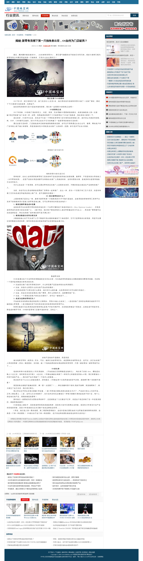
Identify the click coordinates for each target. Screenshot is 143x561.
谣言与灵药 (85, 448)
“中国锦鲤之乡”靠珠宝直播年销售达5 (121, 122)
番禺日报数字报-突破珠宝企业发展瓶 (120, 160)
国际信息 (26, 15)
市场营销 (45, 15)
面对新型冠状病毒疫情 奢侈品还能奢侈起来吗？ (24, 483)
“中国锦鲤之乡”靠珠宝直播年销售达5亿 (67, 449)
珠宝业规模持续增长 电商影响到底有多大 (85, 466)
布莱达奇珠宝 (112, 148)
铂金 (44, 2)
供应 (60, 2)
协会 (92, 2)
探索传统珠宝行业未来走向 (13, 466)
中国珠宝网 (46, 46)
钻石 (34, 2)
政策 (97, 2)
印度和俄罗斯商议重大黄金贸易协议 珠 (120, 84)
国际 (13, 2)
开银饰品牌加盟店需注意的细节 (18, 545)
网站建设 (71, 552)
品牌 (103, 2)
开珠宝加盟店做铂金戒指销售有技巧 (65, 545)
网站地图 (92, 552)
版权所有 (65, 552)
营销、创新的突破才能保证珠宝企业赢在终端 (68, 539)
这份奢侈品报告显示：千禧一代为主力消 (123, 114)
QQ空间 (13, 494)
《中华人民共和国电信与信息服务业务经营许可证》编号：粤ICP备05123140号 (65, 557)
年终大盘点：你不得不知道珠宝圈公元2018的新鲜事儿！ (72, 542)
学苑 (118, 2)
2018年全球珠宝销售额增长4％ (119, 126)
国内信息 (35, 15)
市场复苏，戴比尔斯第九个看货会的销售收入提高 (25, 489)
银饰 (55, 2)
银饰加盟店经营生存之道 (117, 118)
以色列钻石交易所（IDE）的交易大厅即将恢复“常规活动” (27, 522)
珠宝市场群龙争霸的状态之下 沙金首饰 (120, 145)
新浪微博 (19, 494)
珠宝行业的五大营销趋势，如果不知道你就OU (31, 466)
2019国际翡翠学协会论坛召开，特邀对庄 (123, 97)
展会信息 (55, 15)
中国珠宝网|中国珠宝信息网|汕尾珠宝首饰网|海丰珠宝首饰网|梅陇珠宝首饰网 (16, 9)
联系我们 (85, 552)
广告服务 (58, 552)
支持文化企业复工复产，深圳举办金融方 (121, 163)
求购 (66, 2)
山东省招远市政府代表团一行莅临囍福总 (121, 86)
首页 (7, 2)
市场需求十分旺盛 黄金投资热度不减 (120, 69)
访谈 (113, 2)
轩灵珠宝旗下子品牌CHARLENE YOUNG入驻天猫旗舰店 (27, 542)
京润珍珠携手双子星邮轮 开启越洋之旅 (66, 489)
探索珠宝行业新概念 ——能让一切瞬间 (120, 137)
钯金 (39, 2)
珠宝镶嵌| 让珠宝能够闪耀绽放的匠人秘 (121, 143)
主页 (13, 35)
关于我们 (51, 552)
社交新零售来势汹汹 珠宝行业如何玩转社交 (49, 449)
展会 (29, 2)
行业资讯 (20, 35)
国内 (18, 2)
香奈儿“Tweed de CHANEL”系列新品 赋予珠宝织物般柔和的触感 (75, 528)
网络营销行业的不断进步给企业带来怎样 (123, 106)
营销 (23, 2)
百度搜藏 (31, 494)
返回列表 (82, 494)
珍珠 (50, 2)
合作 (71, 2)
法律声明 (78, 552)
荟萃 (87, 2)
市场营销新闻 (11, 499)
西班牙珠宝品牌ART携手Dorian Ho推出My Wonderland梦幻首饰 (31, 517)
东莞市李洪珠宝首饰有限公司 (117, 75)
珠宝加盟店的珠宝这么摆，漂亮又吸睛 (66, 477)
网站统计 (89, 554)
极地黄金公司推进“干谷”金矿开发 (118, 72)
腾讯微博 (25, 494)
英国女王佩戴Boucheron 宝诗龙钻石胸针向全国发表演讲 (72, 522)
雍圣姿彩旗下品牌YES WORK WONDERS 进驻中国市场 (67, 517)
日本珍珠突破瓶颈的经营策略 (13, 516)
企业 (108, 2)
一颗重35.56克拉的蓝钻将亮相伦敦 (119, 81)
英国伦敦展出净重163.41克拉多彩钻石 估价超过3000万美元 (85, 517)
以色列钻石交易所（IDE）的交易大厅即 (121, 157)
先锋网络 (100, 557)
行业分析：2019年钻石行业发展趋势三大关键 (67, 466)
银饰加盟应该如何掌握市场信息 (119, 102)
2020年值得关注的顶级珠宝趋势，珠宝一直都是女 (25, 480)
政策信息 (74, 15)
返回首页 (94, 494)
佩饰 (81, 2)
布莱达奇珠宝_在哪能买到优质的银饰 (120, 151)
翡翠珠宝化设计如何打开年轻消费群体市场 (13, 449)
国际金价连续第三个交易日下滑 (118, 78)
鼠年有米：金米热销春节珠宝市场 (64, 486)
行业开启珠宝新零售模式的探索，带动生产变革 (24, 486)
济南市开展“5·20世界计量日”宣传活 (119, 154)
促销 (76, 2)
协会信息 (65, 15)
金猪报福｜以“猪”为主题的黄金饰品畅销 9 (49, 466)
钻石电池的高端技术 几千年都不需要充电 (67, 525)
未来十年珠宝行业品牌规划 (31, 449)
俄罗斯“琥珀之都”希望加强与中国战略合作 (49, 516)
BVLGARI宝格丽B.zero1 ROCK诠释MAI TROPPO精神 (25, 525)
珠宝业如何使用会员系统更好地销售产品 (67, 483)
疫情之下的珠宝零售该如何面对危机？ (21, 477)
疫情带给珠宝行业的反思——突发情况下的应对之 (70, 480)
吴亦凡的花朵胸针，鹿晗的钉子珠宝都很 (121, 140)
